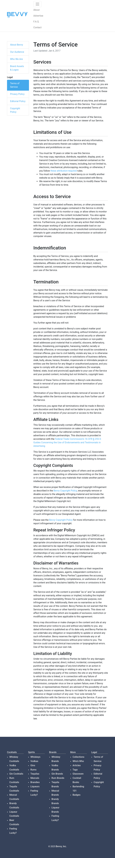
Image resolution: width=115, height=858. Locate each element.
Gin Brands (57, 773)
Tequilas (34, 773)
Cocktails (12, 752)
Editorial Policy (17, 101)
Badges (76, 794)
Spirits (31, 752)
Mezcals (34, 778)
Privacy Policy (17, 94)
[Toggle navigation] (37, 4)
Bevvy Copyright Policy (65, 490)
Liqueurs (35, 786)
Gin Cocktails (16, 773)
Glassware (78, 773)
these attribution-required (63, 170)
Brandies (35, 782)
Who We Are (16, 59)
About (36, 9)
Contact (37, 27)
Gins (32, 765)
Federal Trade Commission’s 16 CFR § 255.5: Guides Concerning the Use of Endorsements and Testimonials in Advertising (67, 442)
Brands (52, 752)
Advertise (38, 15)
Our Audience (17, 52)
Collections (78, 757)
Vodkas (34, 761)
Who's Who (78, 761)
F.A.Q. (36, 21)
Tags (75, 769)
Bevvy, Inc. (61, 846)
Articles (77, 765)
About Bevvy (16, 44)
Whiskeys (35, 757)
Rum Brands (58, 778)
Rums (33, 769)
